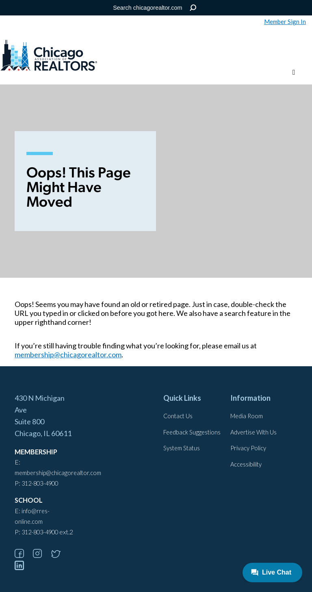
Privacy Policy (248, 448)
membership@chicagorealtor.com (68, 354)
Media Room (246, 416)
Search (193, 8)
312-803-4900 (40, 483)
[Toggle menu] (294, 72)
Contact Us (178, 416)
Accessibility (246, 464)
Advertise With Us (253, 432)
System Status (181, 448)
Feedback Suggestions (192, 432)
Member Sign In (285, 21)
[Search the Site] (154, 8)
